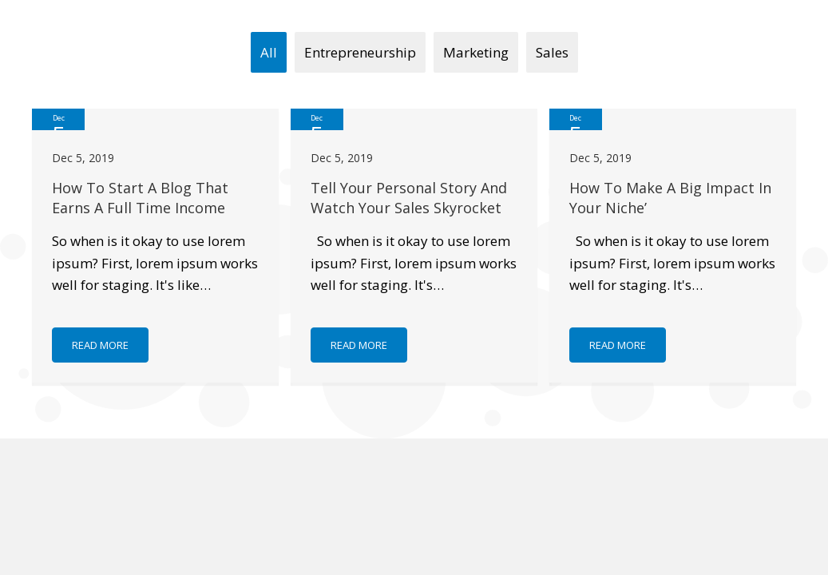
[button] (100, 345)
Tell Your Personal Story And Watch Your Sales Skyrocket (409, 197)
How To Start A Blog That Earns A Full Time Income (140, 197)
